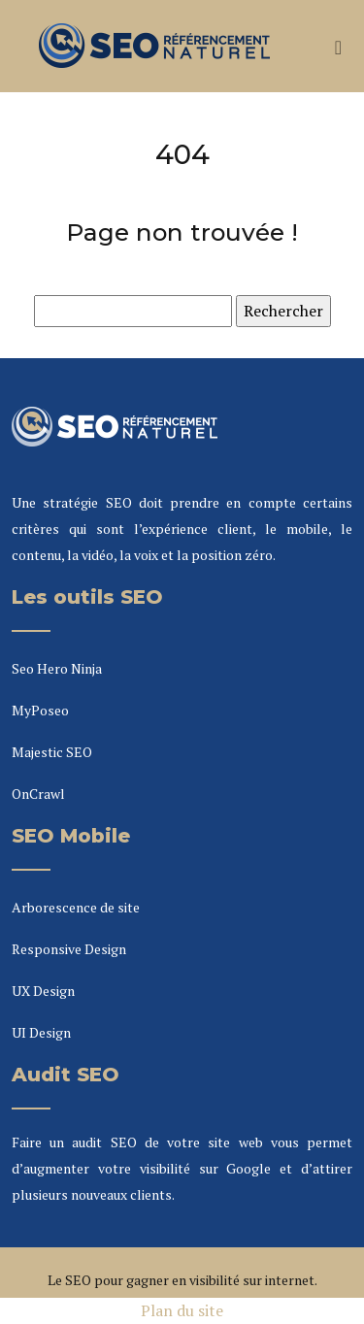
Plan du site (182, 1310)
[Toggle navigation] (338, 46)
